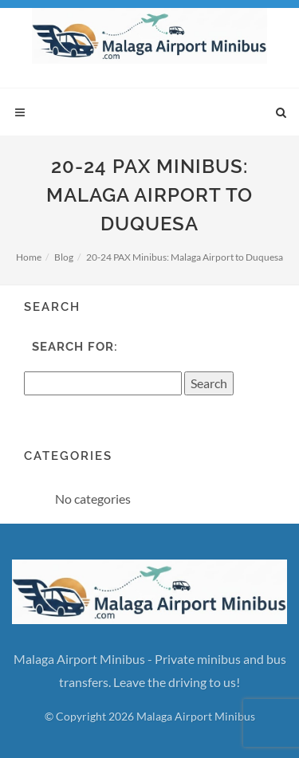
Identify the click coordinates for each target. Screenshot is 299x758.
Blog (63, 257)
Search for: (75, 347)
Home (28, 257)
